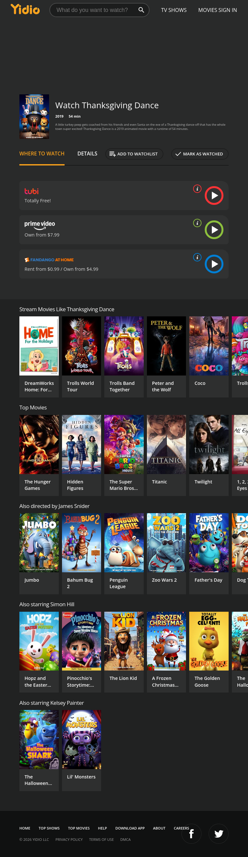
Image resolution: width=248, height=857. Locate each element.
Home (24, 828)
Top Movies (79, 828)
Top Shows (49, 828)
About (159, 828)
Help (102, 828)
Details (88, 153)
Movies (207, 10)
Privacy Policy (69, 839)
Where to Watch (42, 153)
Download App (130, 828)
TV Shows (174, 10)
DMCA (125, 839)
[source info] (196, 189)
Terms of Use (101, 839)
